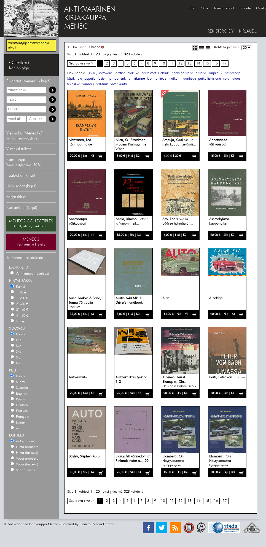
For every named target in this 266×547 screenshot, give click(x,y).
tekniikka (73, 84)
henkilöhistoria (182, 73)
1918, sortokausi (100, 73)
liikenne (94, 47)
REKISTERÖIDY (220, 31)
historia (200, 73)
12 (180, 63)
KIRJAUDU (248, 31)
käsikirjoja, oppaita (81, 78)
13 (189, 63)
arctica (120, 73)
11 (172, 63)
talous (236, 78)
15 (207, 63)
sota (226, 78)
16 (216, 63)
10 (163, 63)
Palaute (245, 8)
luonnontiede (156, 78)
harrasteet (148, 73)
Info (192, 8)
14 (198, 63)
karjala (213, 73)
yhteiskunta (119, 84)
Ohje (204, 8)
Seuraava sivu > (81, 63)
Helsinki (164, 73)
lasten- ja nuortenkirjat (114, 78)
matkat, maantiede (182, 78)
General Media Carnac (96, 524)
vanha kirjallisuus (95, 84)
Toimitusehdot (224, 8)
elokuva (133, 73)
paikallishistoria (209, 78)
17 (225, 63)
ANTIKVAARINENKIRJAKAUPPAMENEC (89, 18)
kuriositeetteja (231, 73)
